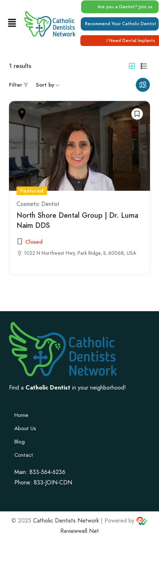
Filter (15, 84)
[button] (12, 23)
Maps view (143, 84)
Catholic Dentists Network (66, 521)
